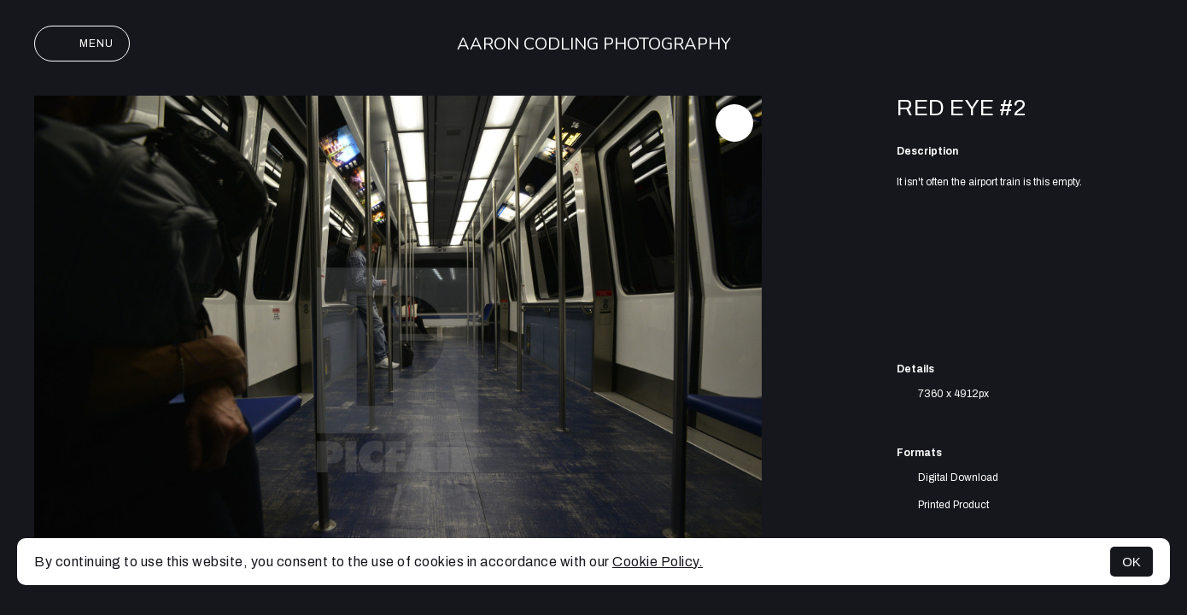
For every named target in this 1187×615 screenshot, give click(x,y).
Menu (82, 43)
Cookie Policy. (657, 561)
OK (1131, 561)
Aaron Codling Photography (594, 44)
